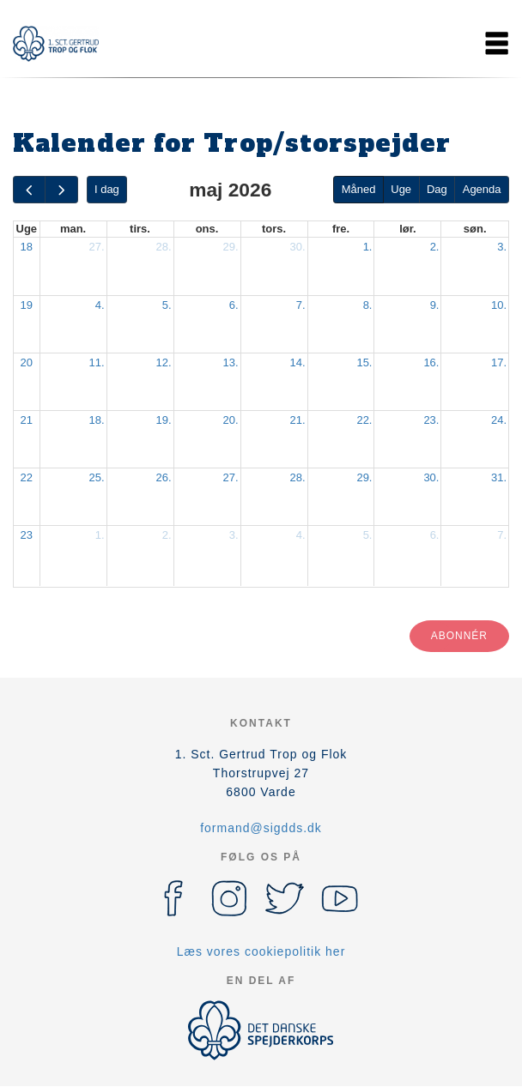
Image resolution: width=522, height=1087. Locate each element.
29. (230, 246)
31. (499, 477)
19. (163, 420)
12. (163, 362)
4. (100, 305)
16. (431, 362)
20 (27, 362)
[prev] (29, 190)
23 (27, 534)
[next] (61, 190)
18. (96, 420)
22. (364, 420)
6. (234, 305)
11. (96, 362)
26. (163, 477)
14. (297, 362)
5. (167, 305)
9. (435, 305)
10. (499, 305)
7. (301, 305)
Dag (437, 189)
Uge (401, 189)
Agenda (482, 189)
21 (27, 420)
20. (230, 420)
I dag (106, 189)
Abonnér (459, 636)
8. (368, 305)
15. (364, 362)
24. (499, 420)
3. (502, 246)
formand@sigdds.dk (261, 828)
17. (499, 362)
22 (27, 477)
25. (96, 477)
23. (431, 420)
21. (297, 420)
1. (368, 246)
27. (96, 246)
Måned (359, 189)
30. (297, 246)
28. (163, 246)
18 (27, 246)
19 (27, 305)
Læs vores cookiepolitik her (261, 951)
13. (230, 362)
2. (435, 246)
